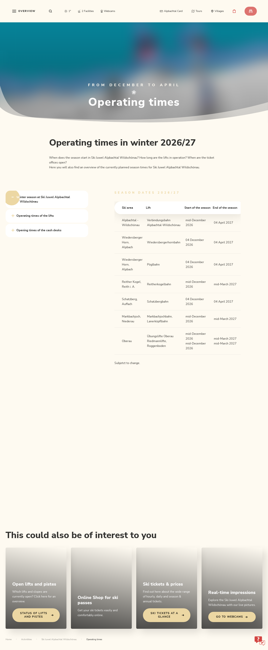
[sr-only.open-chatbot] (260, 641)
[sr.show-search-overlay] (50, 11)
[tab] (47, 199)
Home (9, 639)
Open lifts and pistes (34, 584)
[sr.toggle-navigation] (24, 11)
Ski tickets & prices (163, 584)
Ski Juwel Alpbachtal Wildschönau (59, 639)
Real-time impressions (232, 592)
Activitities (26, 639)
